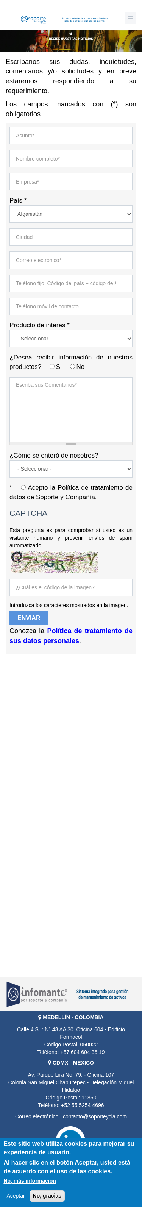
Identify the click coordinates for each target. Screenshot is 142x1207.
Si (60, 366)
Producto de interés (39, 325)
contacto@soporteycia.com (95, 1116)
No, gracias (47, 1196)
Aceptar (15, 1196)
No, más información (29, 1181)
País (18, 200)
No (80, 366)
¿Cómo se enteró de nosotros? (53, 455)
